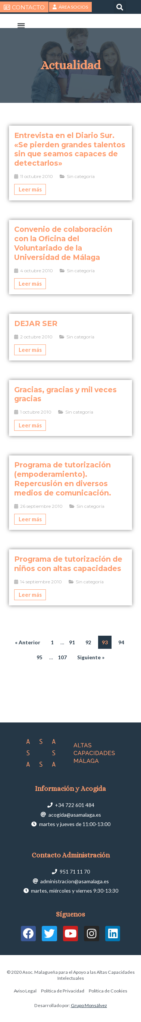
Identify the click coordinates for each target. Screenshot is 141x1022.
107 (62, 657)
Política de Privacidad (62, 991)
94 (121, 642)
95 (40, 657)
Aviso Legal (25, 991)
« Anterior (27, 642)
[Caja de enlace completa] (70, 163)
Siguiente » (90, 657)
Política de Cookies (108, 991)
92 (88, 642)
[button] (120, 7)
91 (72, 642)
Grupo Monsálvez (89, 1005)
